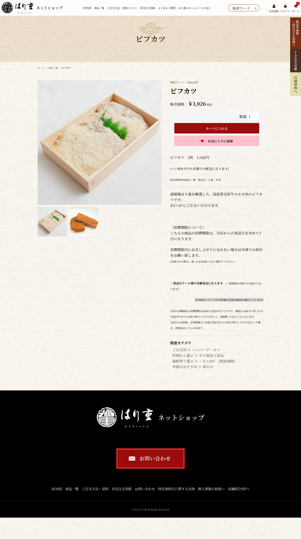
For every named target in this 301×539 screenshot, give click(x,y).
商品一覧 (99, 8)
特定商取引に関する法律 (176, 488)
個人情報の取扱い (211, 488)
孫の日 (208, 366)
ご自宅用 (179, 349)
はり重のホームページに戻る (194, 8)
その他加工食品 (211, 355)
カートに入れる (217, 128)
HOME (87, 8)
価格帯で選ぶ (183, 361)
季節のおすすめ (184, 366)
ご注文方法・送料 (95, 488)
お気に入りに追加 (220, 141)
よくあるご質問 (166, 8)
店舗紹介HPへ (239, 488)
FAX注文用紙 (147, 8)
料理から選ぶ (183, 355)
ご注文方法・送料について (122, 8)
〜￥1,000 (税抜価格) (217, 361)
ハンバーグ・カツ (206, 349)
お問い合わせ (145, 488)
